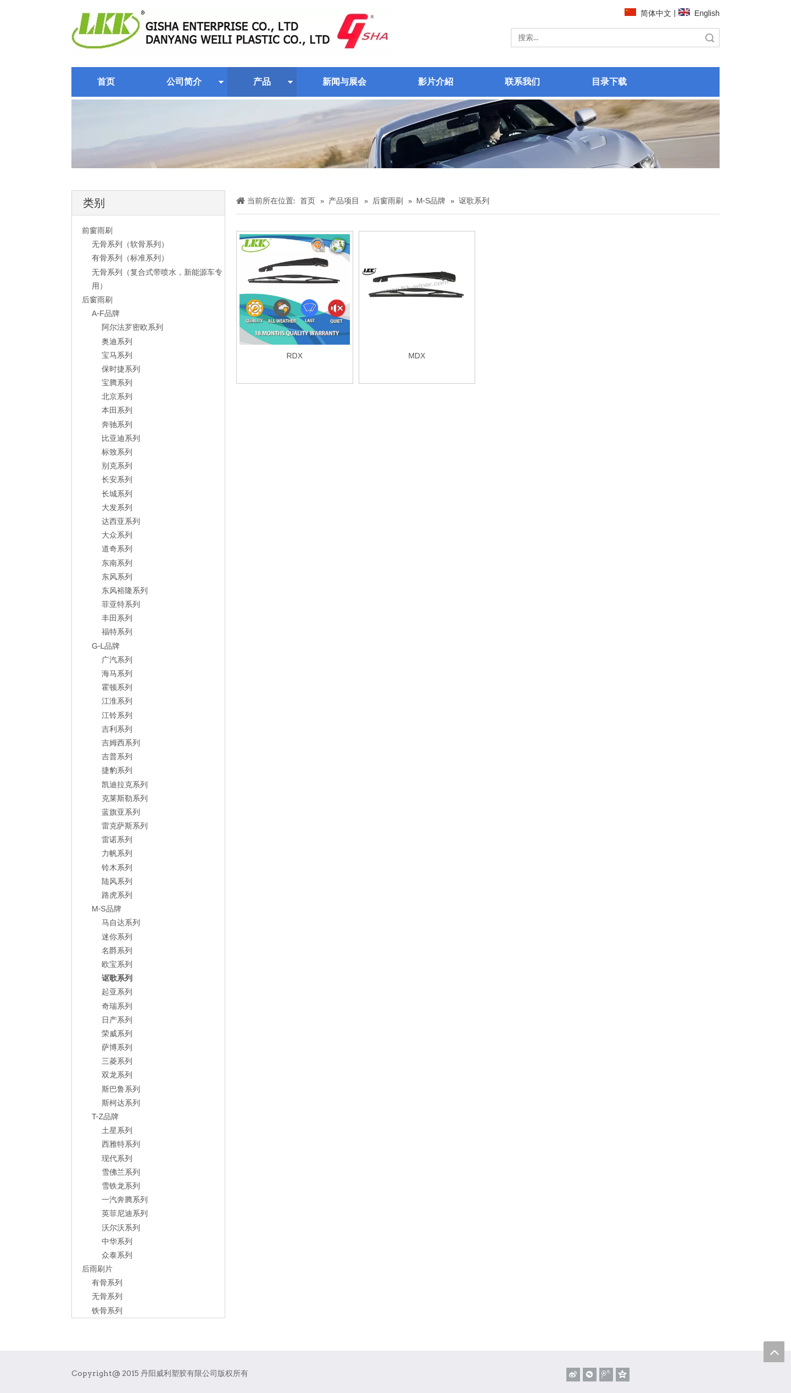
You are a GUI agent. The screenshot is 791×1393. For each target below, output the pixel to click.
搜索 (709, 38)
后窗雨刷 (97, 299)
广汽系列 (117, 659)
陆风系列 (117, 881)
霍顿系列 (117, 687)
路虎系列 (117, 895)
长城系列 (117, 493)
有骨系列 (107, 1282)
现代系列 (117, 1158)
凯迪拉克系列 (125, 784)
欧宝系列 (117, 964)
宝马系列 (117, 355)
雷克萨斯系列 (125, 825)
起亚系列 (117, 991)
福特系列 (117, 631)
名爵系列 (117, 950)
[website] (231, 31)
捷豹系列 (117, 770)
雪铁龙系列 (121, 1185)
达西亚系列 (121, 521)
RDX (294, 355)
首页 (106, 81)
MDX (416, 355)
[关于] (395, 134)
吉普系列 (117, 756)
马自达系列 (121, 922)
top (774, 1351)
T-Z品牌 (105, 1116)
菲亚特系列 (121, 604)
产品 (262, 81)
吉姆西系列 (121, 742)
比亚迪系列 (121, 438)
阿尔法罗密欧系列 (132, 327)
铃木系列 (117, 867)
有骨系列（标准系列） (130, 257)
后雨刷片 (97, 1268)
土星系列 (117, 1130)
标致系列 (117, 451)
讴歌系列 (117, 978)
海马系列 (117, 673)
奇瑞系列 (117, 1006)
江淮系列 (117, 700)
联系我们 (522, 81)
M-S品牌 (106, 908)
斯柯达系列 (121, 1102)
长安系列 (117, 479)
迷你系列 (117, 936)
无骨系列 (107, 1296)
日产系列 (117, 1019)
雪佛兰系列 (121, 1172)
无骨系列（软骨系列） (130, 244)
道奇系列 (117, 548)
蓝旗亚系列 (121, 812)
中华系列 (117, 1241)
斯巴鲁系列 (121, 1089)
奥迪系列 (117, 341)
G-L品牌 (106, 646)
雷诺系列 (117, 839)
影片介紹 (435, 81)
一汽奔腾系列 (125, 1199)
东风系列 (117, 576)
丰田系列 (117, 617)
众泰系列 (117, 1255)
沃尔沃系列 (121, 1227)
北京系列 (117, 396)
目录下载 (609, 81)
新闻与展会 (344, 81)
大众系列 (117, 534)
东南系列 (117, 563)
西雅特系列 (121, 1144)
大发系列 (117, 507)
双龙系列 (117, 1074)
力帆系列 (117, 853)
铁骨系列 (107, 1310)
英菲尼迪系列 (125, 1213)
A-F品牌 (106, 313)
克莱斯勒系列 (125, 798)
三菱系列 (117, 1061)
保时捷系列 (121, 368)
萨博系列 (117, 1047)
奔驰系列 (117, 424)
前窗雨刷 (97, 230)
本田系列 (117, 410)
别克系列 (117, 465)
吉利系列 (117, 729)
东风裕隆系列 (125, 590)
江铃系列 (117, 715)
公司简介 (184, 81)
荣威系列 (117, 1033)
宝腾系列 (117, 382)
